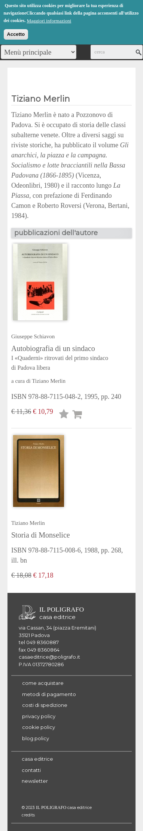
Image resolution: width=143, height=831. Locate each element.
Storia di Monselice (40, 535)
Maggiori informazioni (49, 19)
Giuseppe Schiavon (33, 336)
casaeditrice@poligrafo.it (49, 657)
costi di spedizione (44, 705)
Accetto (16, 33)
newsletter (35, 781)
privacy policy (38, 716)
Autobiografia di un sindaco (69, 358)
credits (28, 815)
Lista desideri (64, 415)
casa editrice (37, 759)
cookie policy (38, 727)
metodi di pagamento (49, 694)
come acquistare (43, 683)
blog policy (35, 738)
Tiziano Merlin (49, 381)
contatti (31, 770)
